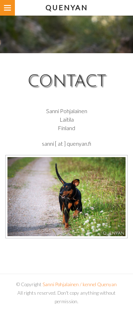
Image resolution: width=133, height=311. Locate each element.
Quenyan (66, 7)
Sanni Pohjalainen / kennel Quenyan (80, 284)
